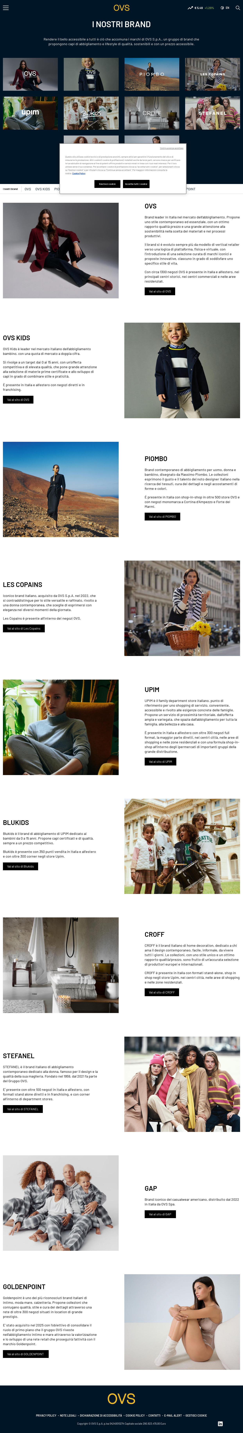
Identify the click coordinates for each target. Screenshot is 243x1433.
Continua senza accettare (172, 148)
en (227, 7)
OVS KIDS (42, 189)
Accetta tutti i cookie (136, 184)
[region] (123, 168)
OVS (28, 189)
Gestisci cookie (196, 1415)
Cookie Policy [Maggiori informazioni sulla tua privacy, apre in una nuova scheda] (78, 173)
